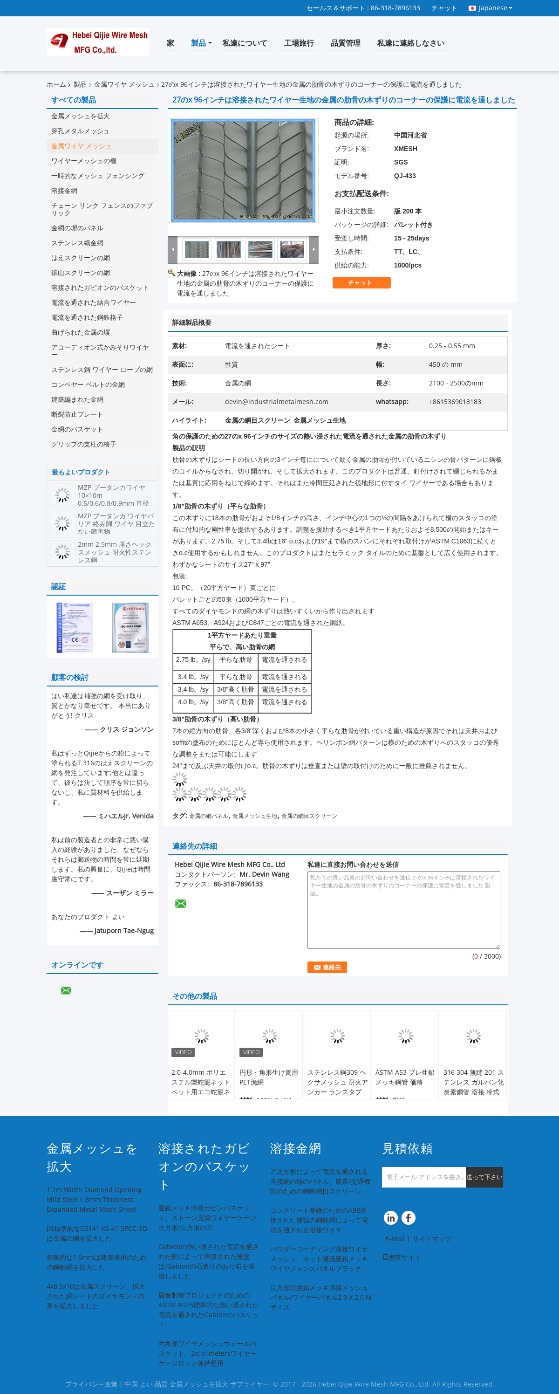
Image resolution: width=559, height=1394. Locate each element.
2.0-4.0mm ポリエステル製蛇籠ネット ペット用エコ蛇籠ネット (200, 1087)
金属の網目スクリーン (309, 816)
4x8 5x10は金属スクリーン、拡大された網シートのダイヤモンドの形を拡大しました (96, 1296)
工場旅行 (299, 43)
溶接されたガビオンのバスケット (100, 288)
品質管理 (346, 43)
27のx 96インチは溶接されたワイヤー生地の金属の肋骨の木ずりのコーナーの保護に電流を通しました (245, 283)
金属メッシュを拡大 (80, 116)
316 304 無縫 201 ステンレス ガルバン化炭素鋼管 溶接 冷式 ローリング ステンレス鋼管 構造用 (473, 1092)
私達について (245, 43)
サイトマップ (431, 1239)
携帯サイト (401, 1258)
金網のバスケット (77, 429)
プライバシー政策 (91, 1384)
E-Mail (395, 1239)
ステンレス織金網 (77, 243)
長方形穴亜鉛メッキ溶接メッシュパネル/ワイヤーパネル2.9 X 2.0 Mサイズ (321, 1298)
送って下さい (484, 1177)
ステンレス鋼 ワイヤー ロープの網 (102, 370)
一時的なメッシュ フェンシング (97, 176)
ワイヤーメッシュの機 (83, 161)
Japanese (495, 8)
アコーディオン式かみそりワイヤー (100, 351)
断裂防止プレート (77, 415)
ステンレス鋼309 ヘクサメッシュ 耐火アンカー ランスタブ (337, 1082)
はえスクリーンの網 (80, 258)
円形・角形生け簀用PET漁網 (268, 1077)
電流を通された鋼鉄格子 (87, 318)
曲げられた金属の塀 (80, 332)
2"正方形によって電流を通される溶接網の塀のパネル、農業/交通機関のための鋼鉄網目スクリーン (320, 1181)
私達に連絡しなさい (410, 43)
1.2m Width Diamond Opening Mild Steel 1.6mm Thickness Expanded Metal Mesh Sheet (94, 1200)
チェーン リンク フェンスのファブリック (102, 209)
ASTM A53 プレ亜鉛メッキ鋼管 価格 (405, 1077)
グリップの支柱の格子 (83, 444)
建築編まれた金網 (77, 400)
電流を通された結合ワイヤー (93, 303)
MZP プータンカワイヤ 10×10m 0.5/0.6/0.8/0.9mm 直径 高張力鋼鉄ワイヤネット (114, 499)
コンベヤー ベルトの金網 (88, 385)
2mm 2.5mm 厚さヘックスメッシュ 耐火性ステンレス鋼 (114, 552)
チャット (444, 8)
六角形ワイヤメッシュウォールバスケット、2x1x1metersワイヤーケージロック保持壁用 (207, 1353)
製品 (198, 43)
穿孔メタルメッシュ (80, 131)
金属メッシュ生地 (254, 816)
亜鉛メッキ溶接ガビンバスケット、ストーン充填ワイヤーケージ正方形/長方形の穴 (207, 1218)
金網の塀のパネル (77, 228)
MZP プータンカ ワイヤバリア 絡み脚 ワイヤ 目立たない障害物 (116, 524)
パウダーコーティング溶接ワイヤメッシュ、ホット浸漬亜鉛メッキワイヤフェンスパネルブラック (319, 1259)
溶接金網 (64, 191)
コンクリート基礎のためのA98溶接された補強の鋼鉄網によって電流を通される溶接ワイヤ (319, 1220)
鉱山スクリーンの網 (80, 273)
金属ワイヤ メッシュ (124, 85)
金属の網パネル (208, 816)
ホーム (56, 85)
